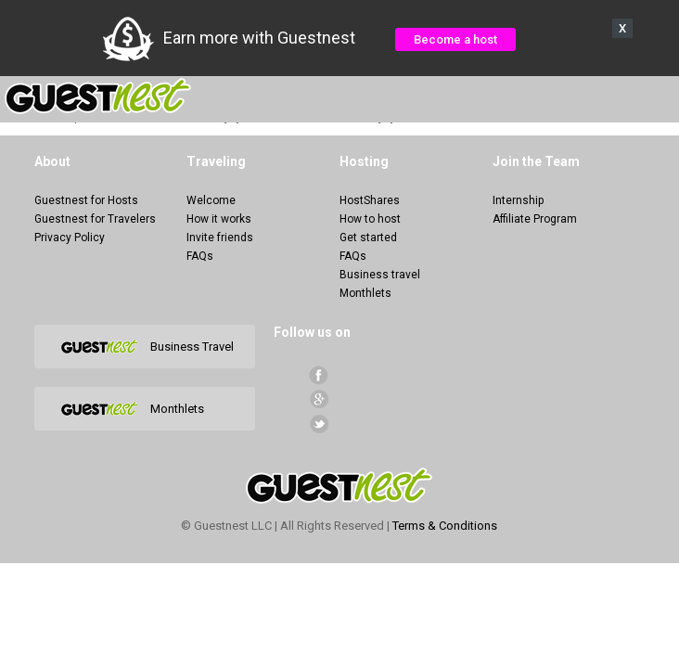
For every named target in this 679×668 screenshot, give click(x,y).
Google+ (318, 399)
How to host (370, 218)
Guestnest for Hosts (86, 200)
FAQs (199, 256)
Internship (518, 200)
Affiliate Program (535, 218)
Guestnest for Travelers (95, 218)
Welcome (211, 200)
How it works (218, 218)
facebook (318, 375)
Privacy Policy (69, 237)
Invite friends (219, 237)
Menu (655, 97)
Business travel (380, 274)
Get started (368, 237)
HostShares (370, 200)
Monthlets (365, 293)
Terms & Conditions (444, 526)
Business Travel (192, 346)
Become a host (455, 39)
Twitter (318, 423)
